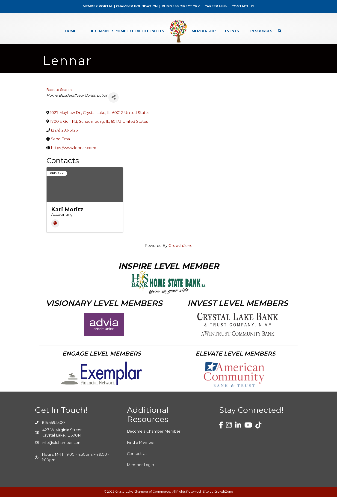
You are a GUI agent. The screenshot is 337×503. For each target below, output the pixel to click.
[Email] (55, 229)
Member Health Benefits (139, 31)
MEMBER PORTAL (98, 6)
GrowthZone (180, 251)
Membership (204, 31)
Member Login (140, 470)
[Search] (278, 31)
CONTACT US (242, 6)
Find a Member (141, 448)
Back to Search (59, 95)
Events (232, 31)
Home (70, 31)
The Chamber (100, 31)
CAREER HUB (215, 6)
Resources (261, 31)
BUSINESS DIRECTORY (180, 6)
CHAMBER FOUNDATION (137, 6)
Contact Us (137, 459)
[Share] (113, 103)
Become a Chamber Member (153, 437)
